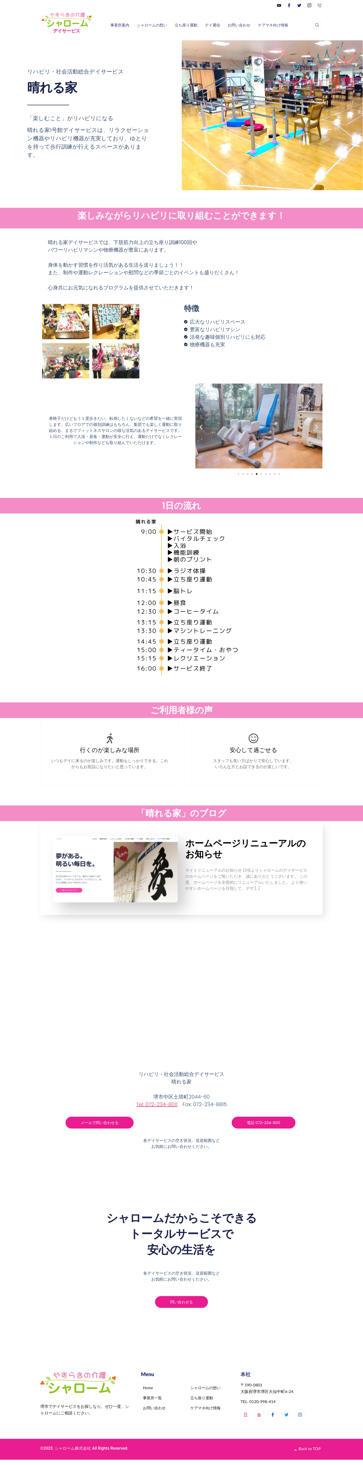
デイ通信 (212, 25)
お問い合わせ (239, 25)
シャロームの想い (152, 25)
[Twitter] (299, 5)
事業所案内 (119, 25)
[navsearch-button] (317, 25)
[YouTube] (279, 5)
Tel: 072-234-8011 (156, 1104)
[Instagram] (309, 5)
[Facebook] (289, 5)
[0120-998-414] (319, 5)
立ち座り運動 (186, 25)
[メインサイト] (245, 1415)
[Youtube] (259, 1415)
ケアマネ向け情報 (273, 25)
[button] (201, 427)
